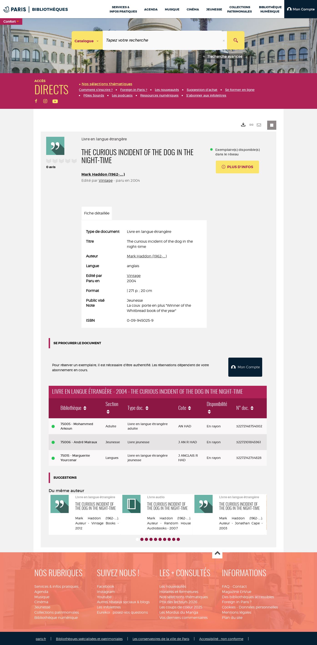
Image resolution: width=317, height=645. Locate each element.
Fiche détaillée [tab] (96, 213)
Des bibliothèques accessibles (248, 596)
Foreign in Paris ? (237, 601)
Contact (240, 585)
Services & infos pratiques (56, 585)
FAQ (225, 585)
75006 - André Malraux (78, 441)
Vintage (106, 180)
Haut (217, 552)
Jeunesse (42, 606)
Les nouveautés (172, 585)
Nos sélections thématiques (183, 596)
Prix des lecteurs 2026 (178, 601)
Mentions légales (236, 611)
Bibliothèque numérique (56, 616)
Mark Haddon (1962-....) (103, 174)
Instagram (106, 590)
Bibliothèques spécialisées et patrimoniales (89, 638)
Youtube (104, 596)
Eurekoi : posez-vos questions (122, 611)
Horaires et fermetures (178, 590)
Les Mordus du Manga (178, 611)
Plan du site (232, 616)
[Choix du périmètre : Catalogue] (87, 40)
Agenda (41, 590)
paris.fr (41, 638)
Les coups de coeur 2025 (180, 606)
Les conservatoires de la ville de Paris (161, 638)
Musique (41, 596)
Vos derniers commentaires (183, 616)
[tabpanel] (144, 276)
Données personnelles (258, 606)
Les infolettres (109, 606)
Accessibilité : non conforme (221, 638)
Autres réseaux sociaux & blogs (123, 601)
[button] (300, 9)
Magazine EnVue (236, 590)
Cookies (229, 606)
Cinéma (41, 601)
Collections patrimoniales (56, 611)
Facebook (105, 585)
